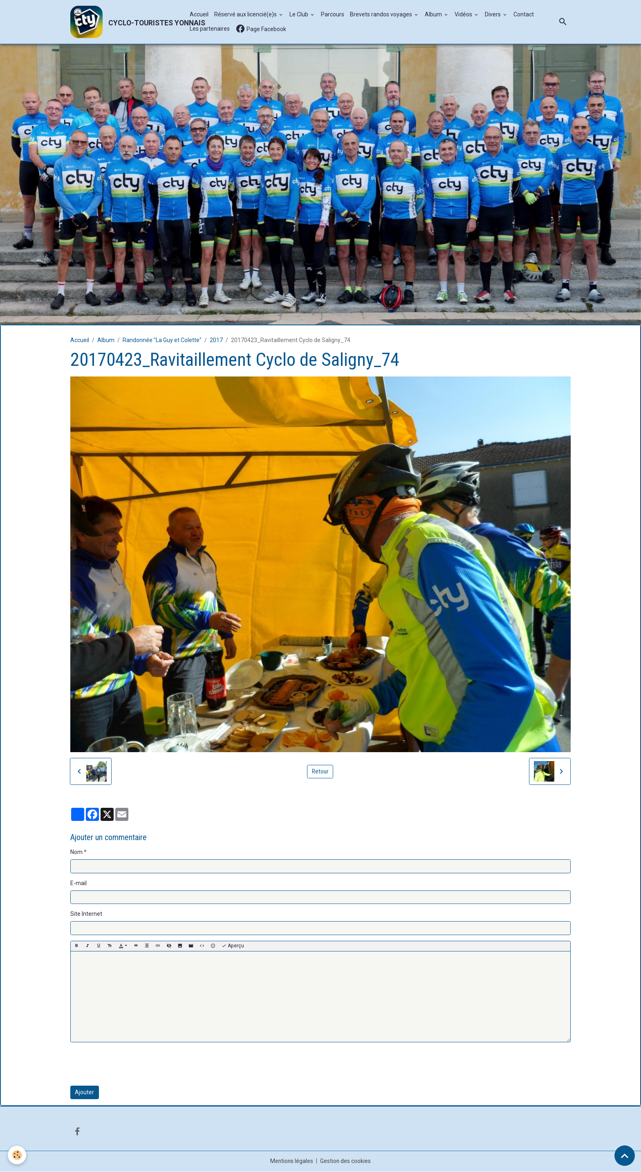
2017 (216, 340)
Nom (76, 852)
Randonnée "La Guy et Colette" (162, 340)
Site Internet (86, 914)
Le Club (300, 14)
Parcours (333, 14)
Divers (493, 14)
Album (434, 14)
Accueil (199, 14)
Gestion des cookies (346, 1161)
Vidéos (464, 14)
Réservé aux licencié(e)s (246, 14)
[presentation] (132, 1064)
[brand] (126, 22)
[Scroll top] (624, 1155)
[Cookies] (17, 1155)
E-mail (78, 883)
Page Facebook (261, 29)
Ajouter (84, 1092)
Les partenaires (210, 29)
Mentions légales (292, 1161)
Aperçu (233, 946)
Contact (524, 14)
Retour (320, 771)
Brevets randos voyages (382, 14)
